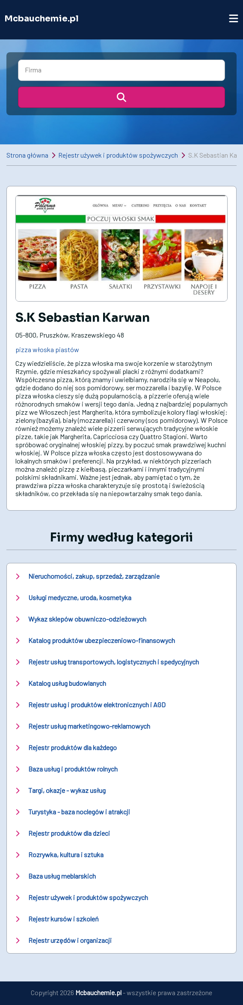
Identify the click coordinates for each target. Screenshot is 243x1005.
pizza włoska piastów (47, 349)
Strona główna (27, 155)
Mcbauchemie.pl (41, 18)
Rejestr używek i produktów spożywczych (118, 155)
